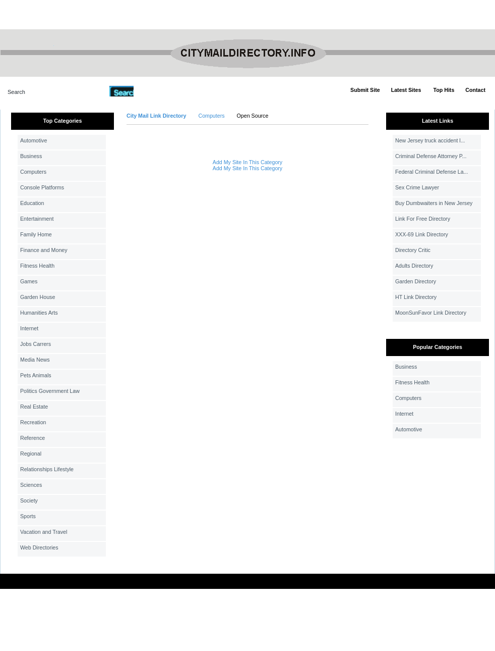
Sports (28, 516)
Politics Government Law (50, 391)
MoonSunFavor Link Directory (430, 313)
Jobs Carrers (35, 344)
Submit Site (365, 90)
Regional (30, 453)
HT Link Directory (416, 297)
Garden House (37, 297)
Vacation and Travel (43, 532)
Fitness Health (37, 266)
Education (32, 203)
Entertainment (36, 219)
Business (31, 156)
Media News (35, 360)
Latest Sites (406, 90)
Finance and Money (44, 250)
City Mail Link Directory (156, 116)
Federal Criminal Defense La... (431, 172)
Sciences (31, 485)
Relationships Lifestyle (47, 469)
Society (29, 500)
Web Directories (39, 547)
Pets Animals (35, 375)
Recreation (33, 422)
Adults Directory (414, 266)
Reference (32, 438)
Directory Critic (412, 250)
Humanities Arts (39, 313)
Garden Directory (415, 281)
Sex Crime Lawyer (417, 187)
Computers (33, 172)
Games (28, 281)
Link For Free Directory (422, 219)
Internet (29, 328)
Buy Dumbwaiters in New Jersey (433, 203)
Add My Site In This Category (247, 162)
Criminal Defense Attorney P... (430, 156)
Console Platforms (42, 187)
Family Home (36, 234)
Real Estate (34, 407)
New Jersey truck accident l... (430, 140)
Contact (475, 90)
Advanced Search (159, 90)
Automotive (33, 140)
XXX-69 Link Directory (421, 234)
